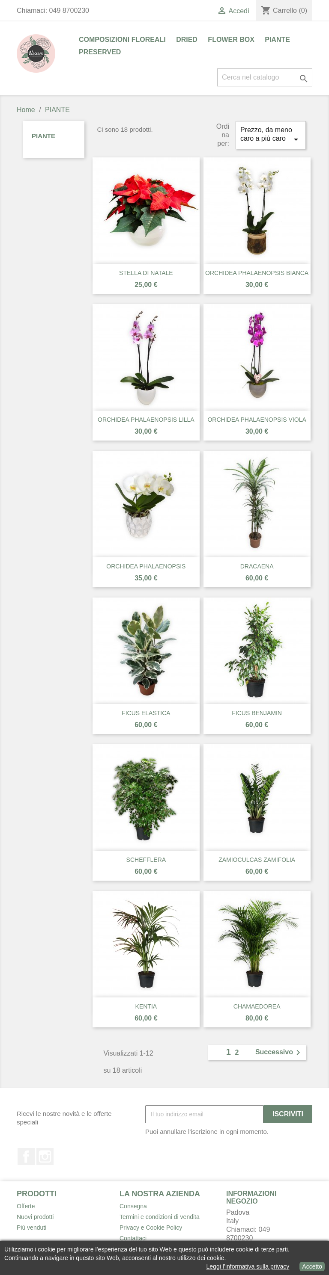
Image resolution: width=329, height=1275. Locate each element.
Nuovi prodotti (35, 1216)
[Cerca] (264, 77)
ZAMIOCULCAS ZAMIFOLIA (256, 859)
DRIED (186, 39)
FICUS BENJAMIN (257, 713)
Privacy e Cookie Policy (151, 1227)
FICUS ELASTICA (146, 713)
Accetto (312, 1266)
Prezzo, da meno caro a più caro (270, 135)
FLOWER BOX (231, 39)
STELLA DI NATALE (146, 272)
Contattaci (133, 1238)
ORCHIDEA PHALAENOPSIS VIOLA (256, 419)
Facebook (26, 1156)
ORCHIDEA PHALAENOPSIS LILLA (146, 419)
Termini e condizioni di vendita (160, 1216)
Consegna (133, 1206)
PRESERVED (100, 52)
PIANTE (277, 39)
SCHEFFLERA (146, 859)
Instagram (45, 1156)
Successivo (279, 1052)
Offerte (26, 1206)
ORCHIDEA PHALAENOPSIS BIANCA (256, 272)
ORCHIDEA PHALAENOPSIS (145, 566)
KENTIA (146, 1006)
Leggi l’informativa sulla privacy (248, 1266)
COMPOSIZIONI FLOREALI (122, 39)
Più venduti (31, 1227)
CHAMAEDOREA (257, 1006)
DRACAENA (257, 566)
